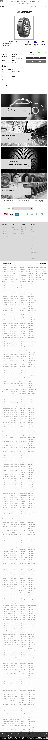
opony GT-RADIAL (31, 453)
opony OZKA (21, 578)
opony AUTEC (13, 300)
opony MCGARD (13, 522)
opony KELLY (13, 480)
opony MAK (30, 505)
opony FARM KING (31, 408)
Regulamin (4, 233)
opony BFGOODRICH (23, 314)
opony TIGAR (21, 667)
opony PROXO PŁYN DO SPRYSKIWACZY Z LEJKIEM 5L (6, 605)
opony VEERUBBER (6, 696)
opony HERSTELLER (31, 460)
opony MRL (12, 540)
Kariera (14, 233)
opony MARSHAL (13, 513)
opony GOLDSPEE (31, 433)
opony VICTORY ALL (31, 698)
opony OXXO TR (31, 576)
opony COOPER (13, 354)
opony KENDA (22, 480)
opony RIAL (21, 613)
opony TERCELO (13, 665)
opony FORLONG (31, 416)
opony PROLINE (31, 600)
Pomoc (23, 224)
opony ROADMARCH (23, 617)
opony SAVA (4, 632)
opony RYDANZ (5, 629)
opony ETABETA (31, 403)
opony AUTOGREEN (32, 300)
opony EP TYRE (31, 399)
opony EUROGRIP (31, 404)
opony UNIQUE (22, 688)
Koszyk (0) (44, 6)
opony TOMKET (31, 669)
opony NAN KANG (31, 545)
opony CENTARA (5, 341)
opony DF (21, 374)
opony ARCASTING (14, 287)
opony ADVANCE (14, 267)
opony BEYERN (31, 312)
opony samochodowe (41, 271)
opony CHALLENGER (23, 341)
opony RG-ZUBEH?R (6, 613)
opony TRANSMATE (23, 677)
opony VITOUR (31, 702)
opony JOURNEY (31, 476)
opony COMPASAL (31, 347)
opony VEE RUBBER (23, 694)
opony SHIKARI (13, 638)
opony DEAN (13, 364)
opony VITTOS (5, 704)
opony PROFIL (22, 600)
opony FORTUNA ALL (31, 418)
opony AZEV (13, 304)
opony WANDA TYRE (32, 706)
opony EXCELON (13, 408)
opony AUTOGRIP (5, 302)
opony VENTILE (22, 696)
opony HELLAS (13, 460)
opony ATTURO (31, 296)
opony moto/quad (40, 269)
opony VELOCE (13, 696)
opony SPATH (30, 642)
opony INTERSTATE (23, 474)
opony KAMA (30, 478)
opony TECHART (22, 663)
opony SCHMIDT (22, 632)
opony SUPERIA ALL (6, 659)
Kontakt (23, 237)
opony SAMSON (22, 630)
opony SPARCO (22, 642)
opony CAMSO (31, 335)
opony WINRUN (22, 721)
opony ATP (4, 296)
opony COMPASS (5, 348)
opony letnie (39, 277)
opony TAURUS (13, 663)
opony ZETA (30, 731)
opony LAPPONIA (14, 499)
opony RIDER (30, 613)
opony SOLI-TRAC (22, 640)
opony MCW (21, 522)
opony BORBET (13, 325)
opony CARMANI (5, 339)
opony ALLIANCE (13, 275)
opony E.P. (12, 397)
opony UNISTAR (13, 690)
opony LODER (22, 503)
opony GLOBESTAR (14, 426)
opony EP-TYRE (13, 401)
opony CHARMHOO (14, 343)
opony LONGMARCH (32, 503)
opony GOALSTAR (22, 430)
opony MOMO (22, 536)
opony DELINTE (22, 370)
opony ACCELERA (22, 265)
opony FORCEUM (14, 416)
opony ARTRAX (22, 291)
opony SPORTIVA (22, 644)
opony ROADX (22, 619)
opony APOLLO (5, 285)
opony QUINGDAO (31, 603)
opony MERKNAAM (14, 524)
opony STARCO (5, 650)
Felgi (7, 6)
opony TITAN (30, 667)
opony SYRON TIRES (23, 659)
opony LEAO (4, 501)
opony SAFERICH (31, 629)
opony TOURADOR (14, 673)
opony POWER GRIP (6, 594)
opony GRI (4, 451)
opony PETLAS (22, 582)
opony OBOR (30, 555)
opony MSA (21, 540)
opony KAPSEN (5, 480)
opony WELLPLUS (31, 710)
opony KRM (13, 495)
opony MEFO (30, 522)
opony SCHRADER (31, 632)
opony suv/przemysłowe (41, 273)
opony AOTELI (22, 283)
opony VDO (12, 694)
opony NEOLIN (5, 551)
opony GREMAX (13, 447)
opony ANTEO (30, 281)
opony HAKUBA (5, 457)
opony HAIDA (30, 455)
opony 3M (4, 265)
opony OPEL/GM (22, 569)
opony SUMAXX (5, 654)
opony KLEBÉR (5, 489)
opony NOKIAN (22, 553)
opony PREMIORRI (5, 598)
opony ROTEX (22, 623)
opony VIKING (31, 700)
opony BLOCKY (31, 323)
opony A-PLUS (13, 265)
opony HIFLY (21, 462)
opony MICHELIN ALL (23, 526)
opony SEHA (4, 636)
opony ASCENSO (22, 292)
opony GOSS (13, 445)
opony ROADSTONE (6, 619)
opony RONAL (22, 621)
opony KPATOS (31, 493)
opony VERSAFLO (31, 696)
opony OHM (4, 569)
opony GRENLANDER (23, 447)
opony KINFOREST (22, 482)
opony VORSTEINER (23, 704)
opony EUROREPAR (6, 406)
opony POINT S (31, 590)
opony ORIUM (22, 571)
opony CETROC (13, 341)
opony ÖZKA (13, 578)
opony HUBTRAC (22, 464)
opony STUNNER (22, 652)
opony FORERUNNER (23, 416)
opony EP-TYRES (22, 401)
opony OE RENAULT (31, 563)
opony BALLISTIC (22, 304)
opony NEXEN (22, 551)
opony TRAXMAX (31, 679)
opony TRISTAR (22, 683)
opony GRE (21, 445)
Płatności (4, 231)
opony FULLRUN (22, 422)
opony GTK (4, 455)
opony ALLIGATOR (22, 275)
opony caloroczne (40, 279)
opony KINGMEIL (22, 484)
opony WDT (12, 710)
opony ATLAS (30, 294)
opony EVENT (22, 406)
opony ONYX (13, 569)
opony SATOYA (31, 630)
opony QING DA (22, 603)
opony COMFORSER (23, 347)
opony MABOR (13, 505)
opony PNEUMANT (32, 588)
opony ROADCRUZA (23, 615)
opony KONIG (13, 493)
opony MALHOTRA (5, 507)
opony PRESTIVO (22, 598)
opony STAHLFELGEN (23, 646)
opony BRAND (31, 325)
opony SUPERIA (31, 657)
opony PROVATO (31, 601)
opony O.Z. (21, 555)
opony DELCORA (5, 370)
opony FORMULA (13, 418)
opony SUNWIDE (22, 657)
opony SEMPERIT (31, 636)
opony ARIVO (4, 289)
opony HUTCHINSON (14, 466)
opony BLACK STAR (31, 321)
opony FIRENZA (22, 414)
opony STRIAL (13, 652)
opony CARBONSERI (14, 337)
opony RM (12, 615)
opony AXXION (31, 302)
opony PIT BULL (31, 586)
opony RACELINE (13, 605)
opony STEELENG (31, 650)
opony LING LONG (31, 501)
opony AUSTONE (5, 300)
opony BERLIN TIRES (32, 310)
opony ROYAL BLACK (23, 625)
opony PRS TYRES (14, 603)
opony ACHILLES (31, 265)
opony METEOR (22, 524)
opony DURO (13, 395)
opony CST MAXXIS (6, 358)
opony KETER (5, 482)
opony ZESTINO (31, 729)
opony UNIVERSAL (22, 690)
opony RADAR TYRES (32, 605)
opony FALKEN (22, 408)
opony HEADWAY (31, 459)
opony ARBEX (30, 285)
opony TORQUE (5, 673)
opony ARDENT (22, 287)
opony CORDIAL (22, 354)
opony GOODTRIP (31, 439)
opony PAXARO (22, 580)
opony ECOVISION (23, 397)
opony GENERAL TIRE (14, 424)
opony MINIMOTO (31, 534)
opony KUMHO (31, 495)
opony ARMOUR (31, 289)
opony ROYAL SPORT (6, 627)
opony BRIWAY (13, 331)
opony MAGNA (22, 505)
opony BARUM (31, 308)
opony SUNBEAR (5, 656)
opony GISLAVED (31, 424)
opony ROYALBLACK (14, 627)
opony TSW (21, 685)
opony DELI (12, 370)
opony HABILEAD (22, 455)
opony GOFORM (31, 430)
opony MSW (30, 540)
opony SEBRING (22, 634)
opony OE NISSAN (23, 563)
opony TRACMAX (5, 677)
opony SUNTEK (13, 657)
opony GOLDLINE (31, 432)
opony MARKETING (6, 513)
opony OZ (4, 578)
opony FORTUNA (22, 418)
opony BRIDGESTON (23, 327)
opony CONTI (22, 348)
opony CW (4, 360)
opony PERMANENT (14, 582)
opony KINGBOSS (5, 484)
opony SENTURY (5, 638)
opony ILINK (4, 470)
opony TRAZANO (22, 681)
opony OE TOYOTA (23, 565)
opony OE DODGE (14, 557)
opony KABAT (13, 478)
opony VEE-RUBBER (32, 694)
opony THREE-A (31, 665)
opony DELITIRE (31, 370)
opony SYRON (13, 659)
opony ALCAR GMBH (6, 271)
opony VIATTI (4, 698)
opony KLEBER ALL (14, 489)
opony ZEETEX (5, 729)
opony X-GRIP (22, 723)
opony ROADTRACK (14, 619)
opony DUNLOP (22, 391)
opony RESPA (22, 611)
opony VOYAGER (31, 704)
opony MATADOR (22, 516)
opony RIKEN (4, 615)
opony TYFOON (22, 686)
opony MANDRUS (31, 507)
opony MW (21, 542)
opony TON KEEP (31, 671)
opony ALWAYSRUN (31, 277)
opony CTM (12, 358)
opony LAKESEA (13, 497)
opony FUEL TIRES (5, 422)
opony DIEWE (5, 377)
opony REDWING (5, 611)
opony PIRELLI (13, 586)
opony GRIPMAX (13, 451)
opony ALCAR (30, 269)
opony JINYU (21, 476)
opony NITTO (30, 551)
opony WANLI (22, 708)
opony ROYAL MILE (31, 625)
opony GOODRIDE (31, 435)
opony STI (4, 652)
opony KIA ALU (13, 482)
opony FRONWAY (22, 420)
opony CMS (21, 345)
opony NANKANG (31, 547)
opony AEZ (4, 269)
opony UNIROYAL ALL (6, 690)
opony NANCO (22, 547)
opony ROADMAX (31, 617)
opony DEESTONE (5, 366)
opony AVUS (21, 302)
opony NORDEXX (31, 553)
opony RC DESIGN (5, 609)
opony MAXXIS (22, 520)
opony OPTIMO (31, 569)
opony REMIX (13, 611)
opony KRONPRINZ (23, 495)
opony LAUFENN (31, 499)
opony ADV (4, 267)
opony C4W (30, 333)
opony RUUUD (31, 627)
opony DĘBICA (31, 364)
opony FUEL (30, 420)
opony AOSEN (13, 283)
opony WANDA (22, 706)
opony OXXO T (22, 576)
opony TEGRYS (5, 665)
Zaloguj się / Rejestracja (35, 6)
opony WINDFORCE (6, 721)
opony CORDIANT (31, 354)
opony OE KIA (22, 559)
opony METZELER (31, 524)
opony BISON (30, 318)
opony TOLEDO (5, 669)
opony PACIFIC (5, 580)
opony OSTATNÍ (31, 573)
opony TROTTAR (5, 685)
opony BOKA (4, 325)
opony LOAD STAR (14, 503)
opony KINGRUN (22, 486)
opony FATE (21, 410)
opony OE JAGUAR (5, 559)
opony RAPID (22, 607)
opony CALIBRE (13, 335)
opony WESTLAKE (5, 714)
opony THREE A (22, 665)
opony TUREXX (31, 685)
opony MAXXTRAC (31, 520)
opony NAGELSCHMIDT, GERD (13, 547)
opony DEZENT (31, 372)
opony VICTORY (22, 698)
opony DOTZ (30, 383)
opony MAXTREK (13, 520)
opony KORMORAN (23, 493)
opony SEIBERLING (14, 636)
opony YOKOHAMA (14, 725)
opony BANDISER (5, 308)
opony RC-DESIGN (14, 609)
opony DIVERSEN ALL (14, 383)
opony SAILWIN (13, 630)
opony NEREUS (13, 551)
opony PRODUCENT (6, 600)
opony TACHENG (22, 661)
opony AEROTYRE (31, 267)
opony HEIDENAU (5, 460)
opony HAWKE (31, 457)
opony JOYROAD (5, 478)
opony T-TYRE (5, 661)
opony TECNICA (31, 663)
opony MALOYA (13, 507)
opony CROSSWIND (23, 356)
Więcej (13, 74)
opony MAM (22, 507)
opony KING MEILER (32, 482)
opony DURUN (22, 395)
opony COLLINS (13, 347)
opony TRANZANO (31, 677)
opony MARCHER (22, 511)
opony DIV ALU (22, 377)
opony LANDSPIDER (32, 497)
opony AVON (13, 302)
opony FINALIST (5, 414)
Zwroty (4, 229)
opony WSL (12, 723)
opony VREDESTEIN (6, 706)
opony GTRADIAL (13, 455)
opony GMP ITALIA (14, 430)
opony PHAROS (31, 584)
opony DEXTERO (22, 372)
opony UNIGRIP (31, 686)
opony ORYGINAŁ (31, 571)
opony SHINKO (22, 638)
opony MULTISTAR (14, 542)
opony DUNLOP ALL (31, 391)
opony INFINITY (31, 470)
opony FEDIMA (22, 412)
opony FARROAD (13, 410)
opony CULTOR (30, 358)
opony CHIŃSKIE (13, 345)
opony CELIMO (31, 339)
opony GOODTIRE (31, 437)
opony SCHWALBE (14, 634)
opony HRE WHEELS (14, 464)
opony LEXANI (22, 501)
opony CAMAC (22, 335)
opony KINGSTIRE (14, 488)
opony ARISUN (31, 287)
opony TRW (12, 685)
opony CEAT (13, 339)
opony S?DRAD (13, 629)
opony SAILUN (5, 630)
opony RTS (21, 627)
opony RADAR (22, 605)
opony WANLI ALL (31, 708)
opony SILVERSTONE (14, 640)
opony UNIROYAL (31, 688)
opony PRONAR (13, 601)
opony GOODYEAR (14, 441)
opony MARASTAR (31, 509)
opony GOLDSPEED (6, 435)
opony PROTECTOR (23, 601)
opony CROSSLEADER (14, 356)
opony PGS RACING (23, 584)
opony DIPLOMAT (14, 377)
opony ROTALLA (13, 623)
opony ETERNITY (22, 404)
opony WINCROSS (22, 717)
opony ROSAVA (5, 623)
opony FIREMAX (13, 414)
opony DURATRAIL (22, 393)
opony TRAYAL (13, 681)
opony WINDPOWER (14, 721)
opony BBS (4, 310)
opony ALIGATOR (5, 275)
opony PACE (30, 578)
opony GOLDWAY (22, 435)
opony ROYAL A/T (14, 625)
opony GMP (21, 426)
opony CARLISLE (22, 337)
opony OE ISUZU (31, 557)
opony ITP (12, 476)
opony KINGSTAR (5, 488)
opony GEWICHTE (22, 424)
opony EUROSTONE (14, 406)
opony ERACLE (5, 403)
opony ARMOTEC (22, 289)
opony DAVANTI (22, 360)
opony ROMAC (13, 621)
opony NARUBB (22, 549)
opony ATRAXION (13, 296)
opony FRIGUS (13, 420)
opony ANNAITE (31, 279)
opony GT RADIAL (31, 451)
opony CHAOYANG (6, 343)
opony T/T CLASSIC (14, 661)
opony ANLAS (22, 279)
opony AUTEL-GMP (23, 300)
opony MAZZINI (5, 522)
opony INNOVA (5, 474)
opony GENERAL (5, 424)
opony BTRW (13, 333)
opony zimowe (39, 275)
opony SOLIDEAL (31, 640)
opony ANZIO (5, 283)
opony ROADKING (14, 617)
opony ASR (30, 292)
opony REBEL (22, 609)
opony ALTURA (5, 277)
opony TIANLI (13, 667)
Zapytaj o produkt (36, 61)
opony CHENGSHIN (6, 345)
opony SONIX (13, 642)
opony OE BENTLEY (6, 557)
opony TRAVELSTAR (23, 679)
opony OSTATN (22, 573)
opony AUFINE (22, 298)
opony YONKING (22, 725)
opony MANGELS (5, 509)
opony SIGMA (5, 640)
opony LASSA (21, 499)
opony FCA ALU (31, 410)
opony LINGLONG (5, 503)
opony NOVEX (13, 555)
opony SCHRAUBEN (6, 634)
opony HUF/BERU (5, 466)
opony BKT (12, 319)
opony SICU (30, 638)
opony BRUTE (30, 331)
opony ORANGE (5, 571)
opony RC (30, 607)
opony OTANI (5, 574)
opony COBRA (30, 345)
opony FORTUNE (5, 420)
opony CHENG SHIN (23, 343)
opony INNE (30, 472)
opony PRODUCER (14, 600)
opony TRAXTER (5, 681)
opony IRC (30, 474)
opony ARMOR (13, 289)
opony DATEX (13, 360)
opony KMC (21, 489)
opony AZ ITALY (5, 304)
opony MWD (4, 545)
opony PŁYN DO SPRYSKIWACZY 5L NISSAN (22, 590)
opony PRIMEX (31, 598)
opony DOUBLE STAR (14, 389)
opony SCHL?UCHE (14, 632)
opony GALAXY (31, 422)
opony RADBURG (13, 607)
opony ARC (4, 287)
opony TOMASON (14, 669)
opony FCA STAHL (5, 412)
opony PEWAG (31, 582)
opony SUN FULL (22, 654)
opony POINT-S (31, 592)
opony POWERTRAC (23, 594)
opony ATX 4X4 (5, 298)
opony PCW (30, 580)
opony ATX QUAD (14, 298)
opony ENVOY (13, 399)
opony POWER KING (14, 594)
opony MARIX (30, 511)
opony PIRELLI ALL (22, 586)
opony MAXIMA (31, 518)
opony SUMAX (31, 652)
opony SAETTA (22, 629)
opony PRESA (13, 598)
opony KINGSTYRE (23, 488)
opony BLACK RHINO (32, 319)
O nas (13, 224)
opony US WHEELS (6, 694)
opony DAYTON (5, 364)
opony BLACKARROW (6, 323)
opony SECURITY (31, 634)
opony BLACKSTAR (22, 323)
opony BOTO (21, 325)
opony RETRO (30, 611)
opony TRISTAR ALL (31, 683)
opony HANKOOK (14, 457)
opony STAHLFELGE (31, 644)
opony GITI (4, 426)
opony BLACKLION (14, 323)
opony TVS (4, 686)
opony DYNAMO (31, 395)
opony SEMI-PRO (22, 636)
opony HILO (30, 462)
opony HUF (30, 464)
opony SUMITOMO (14, 654)
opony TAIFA (30, 661)
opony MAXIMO (5, 520)
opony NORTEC (5, 555)
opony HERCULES (22, 460)
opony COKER (5, 347)
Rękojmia (4, 227)
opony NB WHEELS (31, 549)
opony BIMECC (13, 318)
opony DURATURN (31, 393)
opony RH (12, 613)
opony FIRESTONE (31, 414)
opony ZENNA (13, 729)
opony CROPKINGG (6, 356)
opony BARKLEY (13, 308)
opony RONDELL (31, 621)
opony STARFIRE (13, 650)
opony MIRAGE (5, 536)
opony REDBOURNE (32, 609)
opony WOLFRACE (31, 721)
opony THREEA (5, 667)
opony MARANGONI (23, 509)
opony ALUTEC (22, 277)
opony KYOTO (5, 497)
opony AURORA (31, 298)
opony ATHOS (13, 294)
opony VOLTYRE (13, 704)
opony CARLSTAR (31, 337)
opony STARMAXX (22, 650)
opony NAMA (22, 545)
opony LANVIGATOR (6, 499)
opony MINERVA (22, 534)
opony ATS (21, 296)
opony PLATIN (13, 588)
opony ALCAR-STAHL (23, 271)
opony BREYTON (13, 327)
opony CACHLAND (5, 335)
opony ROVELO (5, 625)
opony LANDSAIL (22, 497)
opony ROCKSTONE (6, 621)
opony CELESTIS (22, 339)
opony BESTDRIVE (23, 312)
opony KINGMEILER (32, 484)
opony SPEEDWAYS (6, 644)
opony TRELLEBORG (31, 681)
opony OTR (12, 574)
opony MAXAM (22, 518)
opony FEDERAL (13, 412)
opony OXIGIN (31, 574)
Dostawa (23, 227)
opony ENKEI (30, 397)
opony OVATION (22, 574)
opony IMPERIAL (13, 470)
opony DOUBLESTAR (32, 389)
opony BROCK (22, 331)
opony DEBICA (22, 364)
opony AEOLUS (22, 267)
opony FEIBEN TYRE (32, 412)
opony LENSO (13, 501)
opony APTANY (22, 285)
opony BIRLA (21, 318)
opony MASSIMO (22, 513)
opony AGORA (22, 269)
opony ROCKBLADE (31, 619)
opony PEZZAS (13, 584)
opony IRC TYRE (5, 476)
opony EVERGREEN (6, 408)
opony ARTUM (31, 291)
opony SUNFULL (22, 656)
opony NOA (12, 553)
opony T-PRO (30, 659)
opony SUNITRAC (31, 656)
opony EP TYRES (5, 401)
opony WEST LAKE (31, 712)
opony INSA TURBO (14, 474)
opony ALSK (30, 275)
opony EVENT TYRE (31, 406)
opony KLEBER (31, 488)
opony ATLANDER (22, 294)
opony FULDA (13, 422)
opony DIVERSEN (5, 383)
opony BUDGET (22, 333)
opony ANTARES (22, 281)
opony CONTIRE (5, 354)
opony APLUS (30, 283)
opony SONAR (5, 642)
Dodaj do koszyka (36, 58)
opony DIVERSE (31, 377)
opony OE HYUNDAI (23, 557)
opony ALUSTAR (13, 277)
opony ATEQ (4, 294)
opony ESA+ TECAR (23, 403)
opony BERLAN (22, 310)
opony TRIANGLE (13, 683)
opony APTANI (13, 285)
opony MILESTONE (6, 534)
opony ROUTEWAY (31, 623)
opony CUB (21, 358)
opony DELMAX (5, 372)
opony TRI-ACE (5, 683)
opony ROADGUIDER (32, 615)
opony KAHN (22, 478)
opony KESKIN (31, 480)
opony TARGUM (5, 663)
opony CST (30, 356)
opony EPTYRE (31, 401)
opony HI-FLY (13, 462)
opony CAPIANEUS (6, 337)
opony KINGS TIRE (31, 486)
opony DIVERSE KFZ (14, 379)
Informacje (5, 224)
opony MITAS (13, 536)
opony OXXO (4, 576)
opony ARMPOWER (6, 291)
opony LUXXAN (5, 505)
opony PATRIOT (13, 580)
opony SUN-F (30, 654)
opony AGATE (13, 269)
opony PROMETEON (6, 601)
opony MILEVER (13, 534)
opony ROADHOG (5, 617)
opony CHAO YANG (32, 341)
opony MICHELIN (14, 526)
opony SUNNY (5, 657)
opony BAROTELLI (22, 308)
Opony (2, 6)
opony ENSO (4, 399)
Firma (13, 227)
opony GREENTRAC (31, 445)
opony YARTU (30, 723)
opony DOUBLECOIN (23, 389)
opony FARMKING (5, 410)
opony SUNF (13, 656)
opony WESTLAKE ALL (14, 714)
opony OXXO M (13, 576)
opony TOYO (21, 673)
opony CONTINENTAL (32, 348)
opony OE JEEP (13, 559)
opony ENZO (21, 399)
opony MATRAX (31, 516)
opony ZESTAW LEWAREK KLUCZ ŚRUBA (22, 731)
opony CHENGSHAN (32, 343)
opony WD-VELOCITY (6, 710)
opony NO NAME (5, 553)
